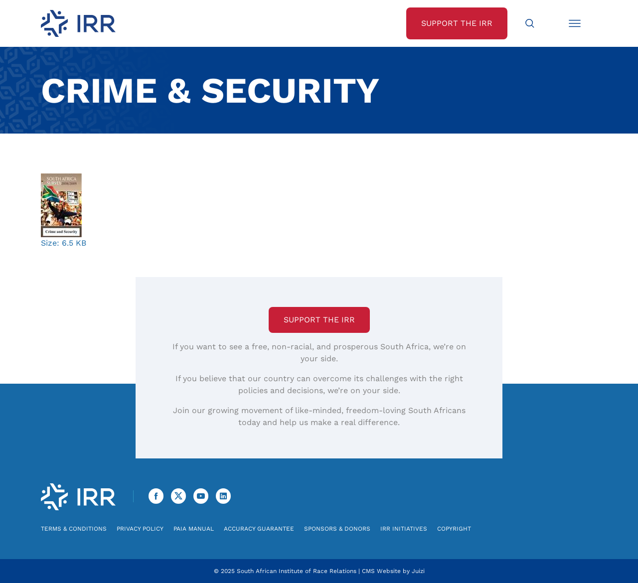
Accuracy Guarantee (259, 528)
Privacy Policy (140, 528)
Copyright (454, 528)
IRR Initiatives (403, 528)
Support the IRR (319, 319)
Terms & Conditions (74, 528)
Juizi (418, 571)
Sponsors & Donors (337, 528)
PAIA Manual (193, 528)
